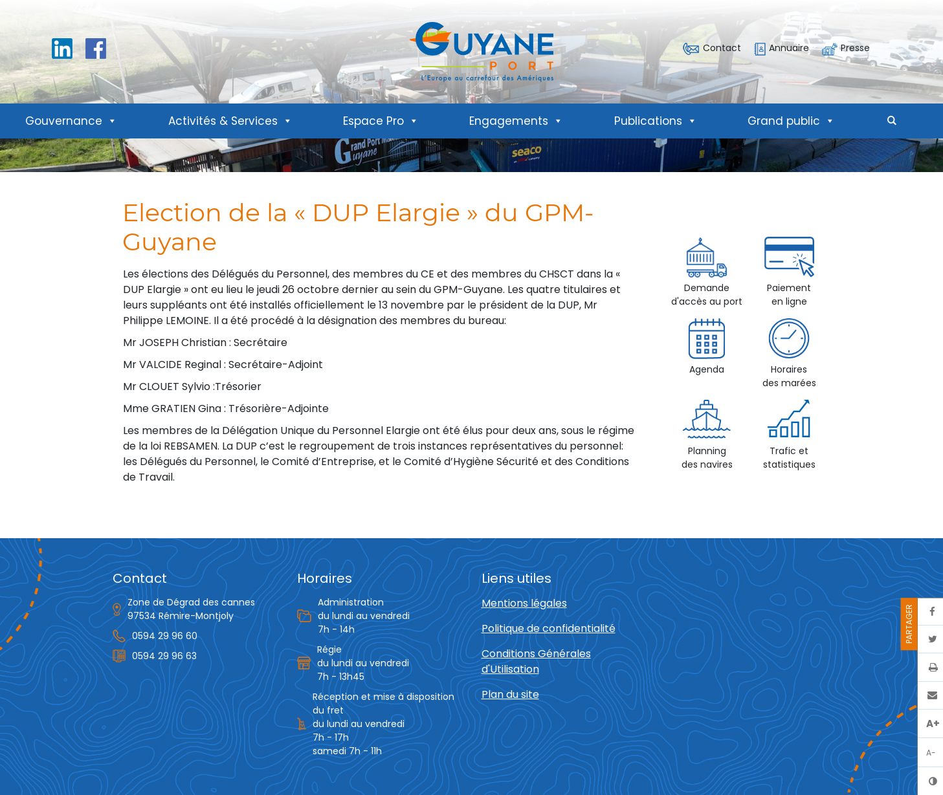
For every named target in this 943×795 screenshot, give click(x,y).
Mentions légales (524, 603)
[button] (892, 121)
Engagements (516, 121)
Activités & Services (230, 121)
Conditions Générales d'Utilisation (536, 661)
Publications (655, 121)
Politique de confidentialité (549, 628)
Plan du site (510, 694)
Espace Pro (381, 121)
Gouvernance (71, 121)
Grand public (791, 121)
